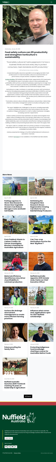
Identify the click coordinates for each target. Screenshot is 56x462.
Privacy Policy (17, 453)
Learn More (8, 438)
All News (28, 396)
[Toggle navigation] (51, 2)
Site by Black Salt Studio (47, 453)
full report (17, 137)
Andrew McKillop (10, 79)
